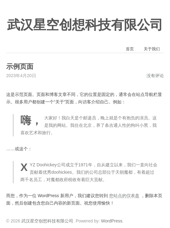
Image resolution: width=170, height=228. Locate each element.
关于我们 (152, 49)
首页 (130, 49)
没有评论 (155, 75)
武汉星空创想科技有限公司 (85, 25)
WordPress (111, 220)
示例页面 (19, 67)
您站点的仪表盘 (124, 195)
